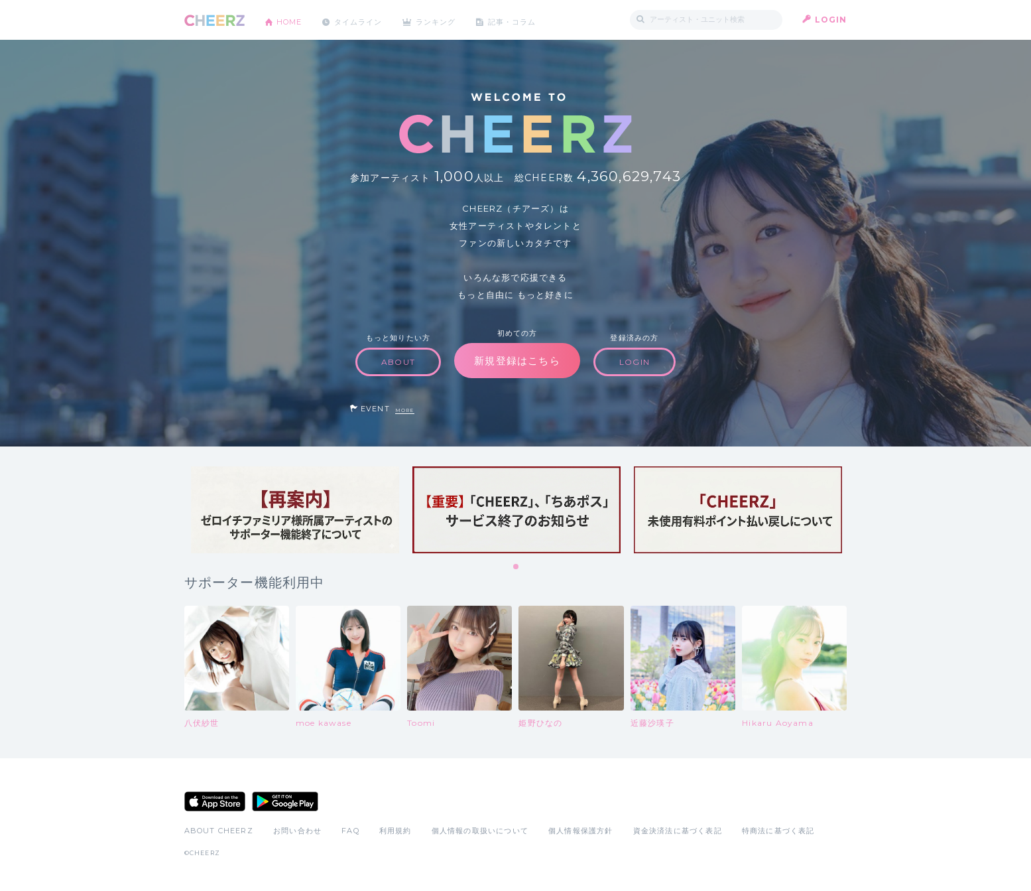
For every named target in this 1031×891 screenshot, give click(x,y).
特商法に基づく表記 (778, 830)
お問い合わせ (297, 830)
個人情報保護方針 (580, 830)
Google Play (285, 801)
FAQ (350, 830)
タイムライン (366, 20)
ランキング (449, 20)
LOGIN (831, 20)
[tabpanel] (295, 509)
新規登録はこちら (517, 360)
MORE (404, 410)
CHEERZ (214, 20)
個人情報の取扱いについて (480, 830)
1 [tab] (516, 567)
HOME (292, 20)
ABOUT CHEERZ (218, 830)
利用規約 (395, 830)
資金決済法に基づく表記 (677, 830)
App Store (214, 801)
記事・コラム (530, 20)
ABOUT (398, 362)
